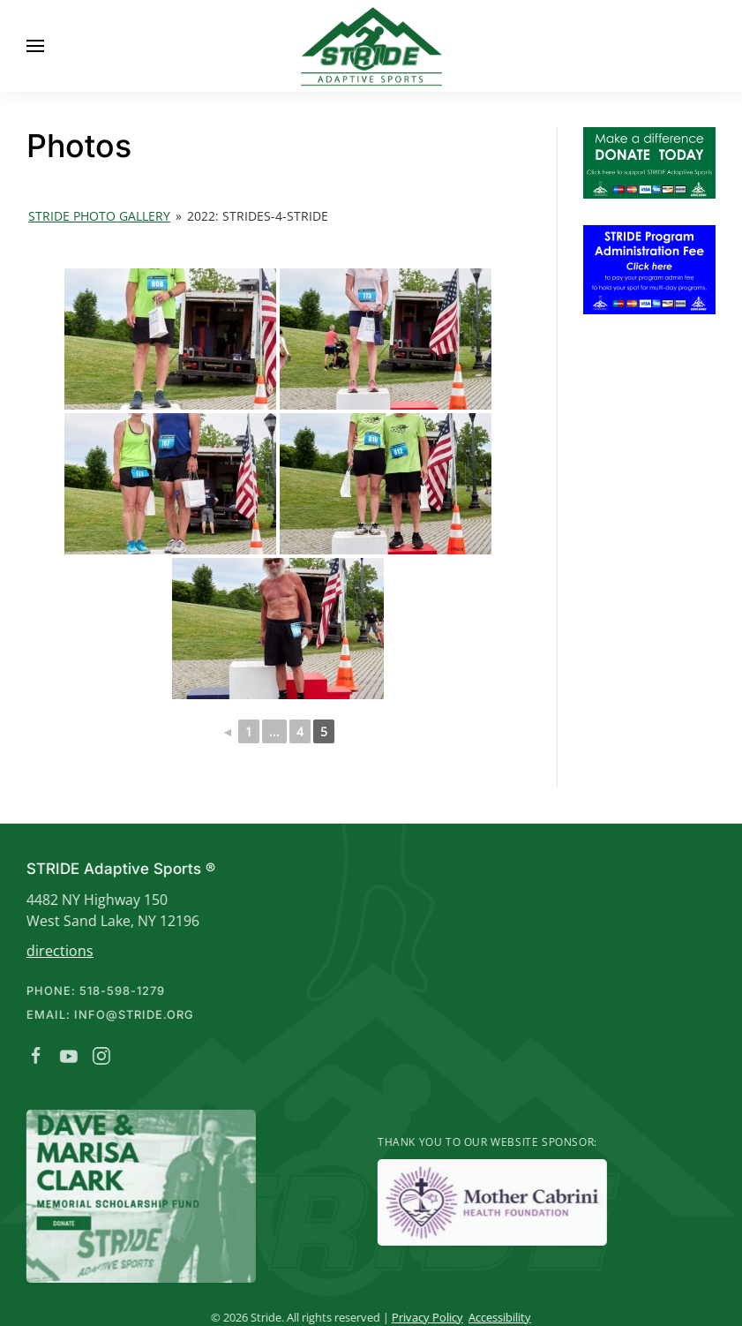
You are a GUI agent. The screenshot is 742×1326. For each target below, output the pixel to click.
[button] (35, 46)
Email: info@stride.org (107, 1014)
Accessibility (496, 1317)
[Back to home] (371, 46)
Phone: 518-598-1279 (92, 990)
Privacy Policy (424, 1317)
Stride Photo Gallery (99, 215)
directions (56, 951)
